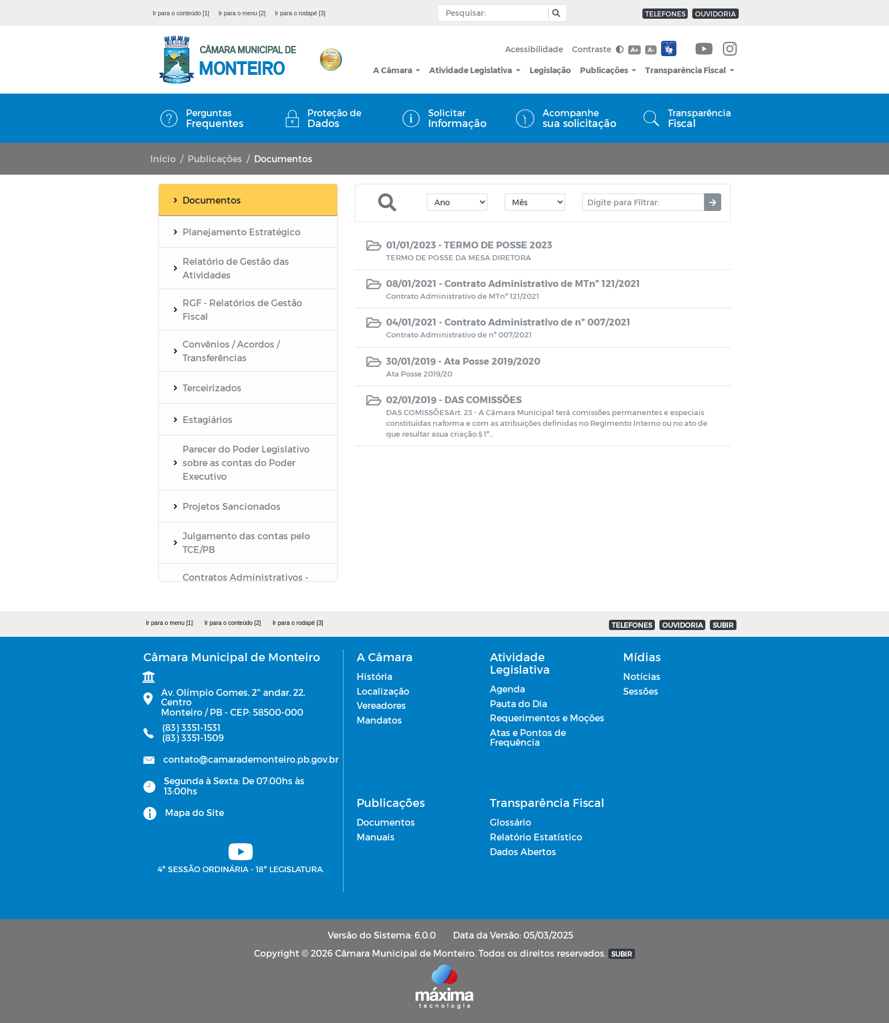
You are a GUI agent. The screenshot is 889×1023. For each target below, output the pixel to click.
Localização (383, 691)
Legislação (550, 70)
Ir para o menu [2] (241, 13)
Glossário (510, 822)
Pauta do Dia (518, 703)
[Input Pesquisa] (495, 13)
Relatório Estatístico (536, 836)
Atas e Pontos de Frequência (528, 737)
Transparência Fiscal (686, 70)
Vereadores (381, 705)
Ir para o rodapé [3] (300, 13)
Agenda (507, 688)
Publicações (605, 70)
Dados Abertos (523, 851)
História (374, 676)
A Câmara (393, 70)
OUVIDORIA (715, 14)
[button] (554, 13)
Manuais (376, 836)
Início (163, 158)
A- (650, 49)
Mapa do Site (194, 812)
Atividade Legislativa (471, 70)
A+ (634, 49)
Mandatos (379, 720)
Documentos (386, 822)
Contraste (598, 49)
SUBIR (723, 625)
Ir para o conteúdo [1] (181, 13)
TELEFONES (665, 14)
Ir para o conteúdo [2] (232, 622)
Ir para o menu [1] (169, 622)
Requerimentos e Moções (547, 717)
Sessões (640, 691)
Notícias (642, 676)
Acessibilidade (534, 49)
